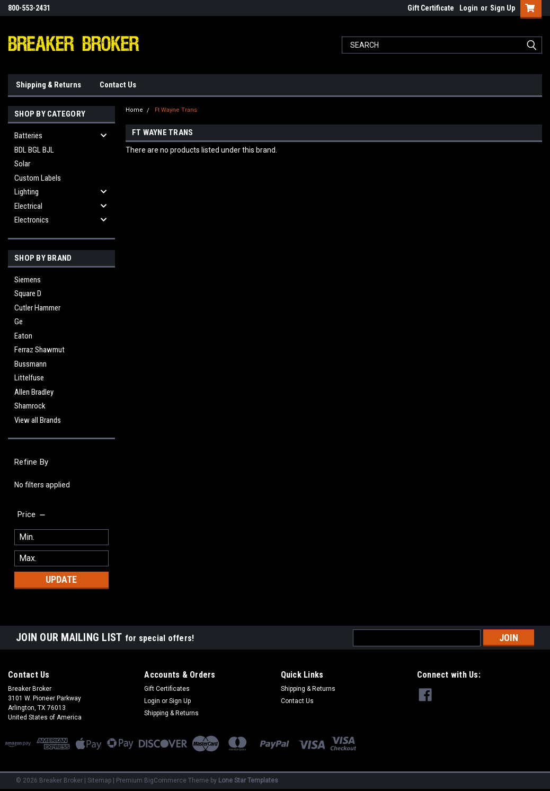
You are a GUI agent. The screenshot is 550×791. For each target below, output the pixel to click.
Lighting (26, 192)
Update (61, 579)
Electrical (28, 206)
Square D (27, 293)
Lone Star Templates (248, 780)
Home (134, 109)
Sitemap (99, 780)
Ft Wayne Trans (176, 109)
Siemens (27, 280)
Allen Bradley (34, 392)
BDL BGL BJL (34, 150)
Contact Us (118, 85)
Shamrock (30, 406)
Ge (18, 321)
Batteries (28, 135)
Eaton (23, 336)
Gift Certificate (430, 8)
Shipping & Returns (48, 85)
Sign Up (502, 8)
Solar (22, 163)
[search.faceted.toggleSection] (32, 514)
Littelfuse (29, 378)
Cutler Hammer (37, 308)
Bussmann (30, 364)
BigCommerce (165, 780)
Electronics (31, 220)
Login (468, 8)
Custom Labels (37, 178)
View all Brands (37, 420)
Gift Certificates (167, 688)
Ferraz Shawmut (39, 349)
